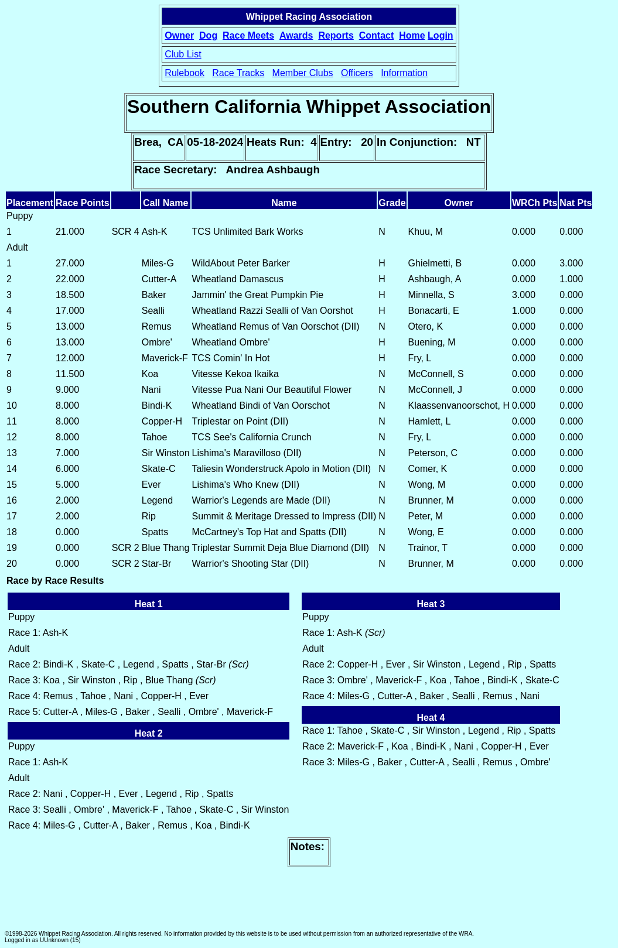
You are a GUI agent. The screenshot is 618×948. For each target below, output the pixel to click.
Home (412, 35)
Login (440, 35)
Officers (357, 73)
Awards (296, 35)
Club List (183, 54)
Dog (208, 35)
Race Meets (248, 35)
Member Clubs (302, 73)
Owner (179, 35)
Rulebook (184, 73)
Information (404, 73)
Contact (376, 35)
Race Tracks (238, 73)
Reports (335, 35)
